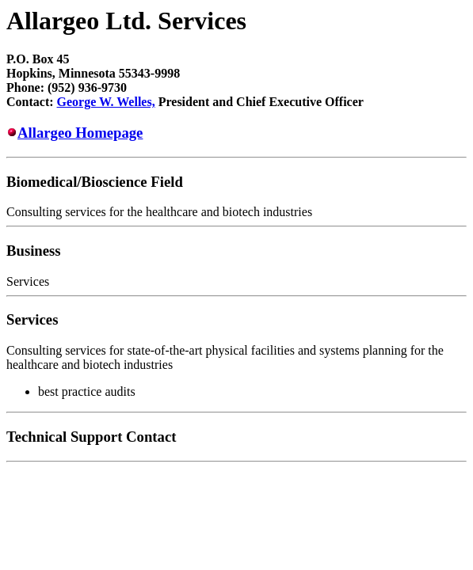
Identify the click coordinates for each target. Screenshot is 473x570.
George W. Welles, (106, 101)
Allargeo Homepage (80, 132)
